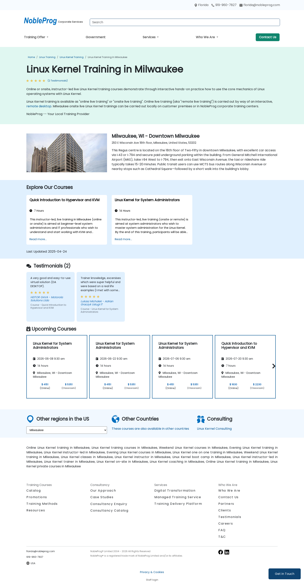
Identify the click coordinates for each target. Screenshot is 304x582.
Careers (225, 523)
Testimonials (229, 517)
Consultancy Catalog (109, 510)
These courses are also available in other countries (150, 428)
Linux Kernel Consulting (214, 428)
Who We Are (206, 37)
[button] (272, 366)
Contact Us (267, 37)
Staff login (152, 579)
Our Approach (103, 490)
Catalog (33, 490)
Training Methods (42, 503)
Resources (35, 510)
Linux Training (47, 57)
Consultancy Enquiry (108, 504)
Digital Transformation (174, 490)
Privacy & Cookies (152, 572)
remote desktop (38, 106)
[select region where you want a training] (66, 430)
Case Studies (101, 497)
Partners (226, 503)
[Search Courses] (185, 22)
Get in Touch (284, 574)
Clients (224, 510)
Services (149, 37)
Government (95, 37)
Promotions (36, 497)
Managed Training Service (177, 497)
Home (31, 57)
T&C (222, 536)
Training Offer (35, 37)
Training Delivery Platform (178, 503)
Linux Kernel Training (72, 57)
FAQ (222, 530)
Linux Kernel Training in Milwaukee (107, 57)
